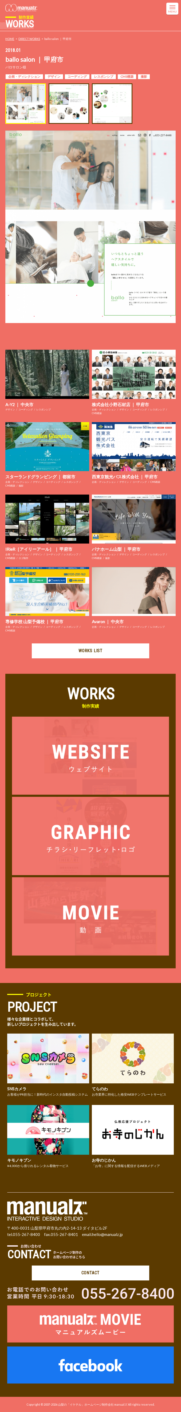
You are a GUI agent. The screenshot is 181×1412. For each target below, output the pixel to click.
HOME (9, 38)
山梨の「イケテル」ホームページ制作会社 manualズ (92, 1404)
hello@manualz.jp (107, 1234)
